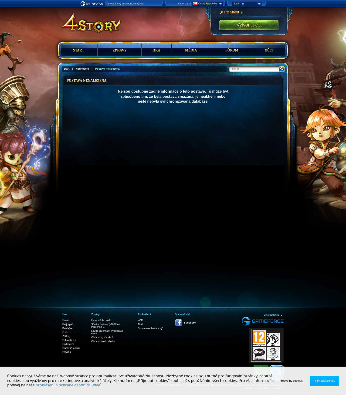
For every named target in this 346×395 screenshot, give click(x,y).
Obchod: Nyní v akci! (102, 337)
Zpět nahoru (271, 315)
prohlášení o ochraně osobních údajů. (69, 385)
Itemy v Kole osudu (101, 320)
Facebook (190, 322)
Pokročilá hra (69, 340)
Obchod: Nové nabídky (103, 341)
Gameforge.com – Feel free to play (92, 3)
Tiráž (140, 324)
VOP (140, 320)
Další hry (247, 4)
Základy (66, 336)
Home (65, 320)
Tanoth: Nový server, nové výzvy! (125, 3)
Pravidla (66, 352)
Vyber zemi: (184, 3)
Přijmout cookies (324, 381)
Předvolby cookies (291, 381)
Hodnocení (68, 344)
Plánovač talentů (71, 348)
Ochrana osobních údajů (150, 328)
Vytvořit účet (248, 25)
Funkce (66, 332)
